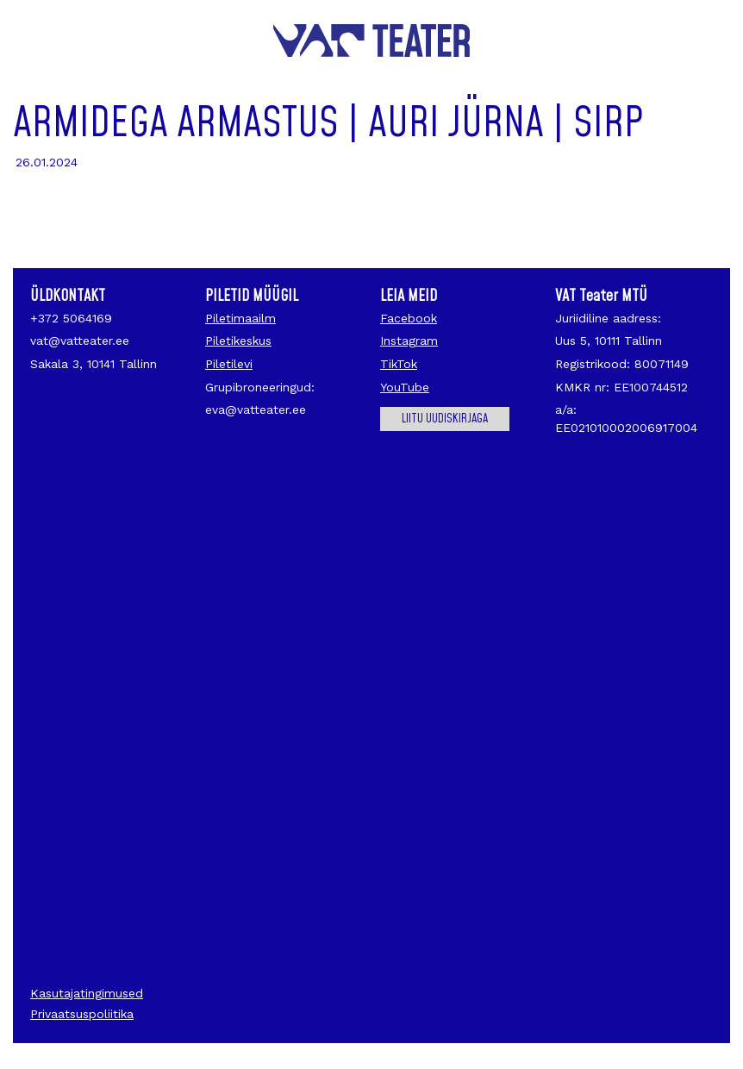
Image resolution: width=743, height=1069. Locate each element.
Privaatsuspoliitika (82, 1014)
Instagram (409, 340)
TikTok (398, 364)
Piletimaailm (240, 318)
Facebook (408, 318)
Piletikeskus (238, 340)
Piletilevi (229, 364)
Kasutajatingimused (86, 993)
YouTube (404, 387)
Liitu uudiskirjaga (445, 419)
